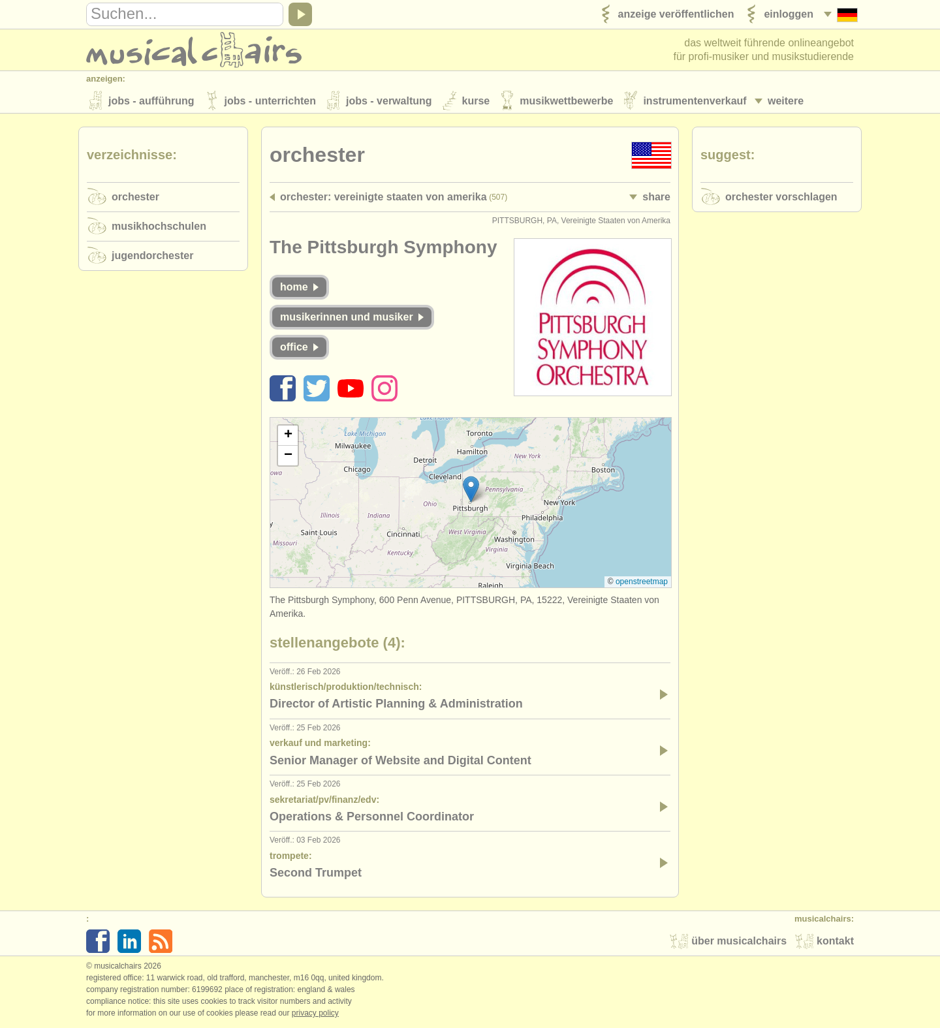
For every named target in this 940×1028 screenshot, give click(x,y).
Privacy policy (315, 1014)
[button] (471, 490)
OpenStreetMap (642, 582)
